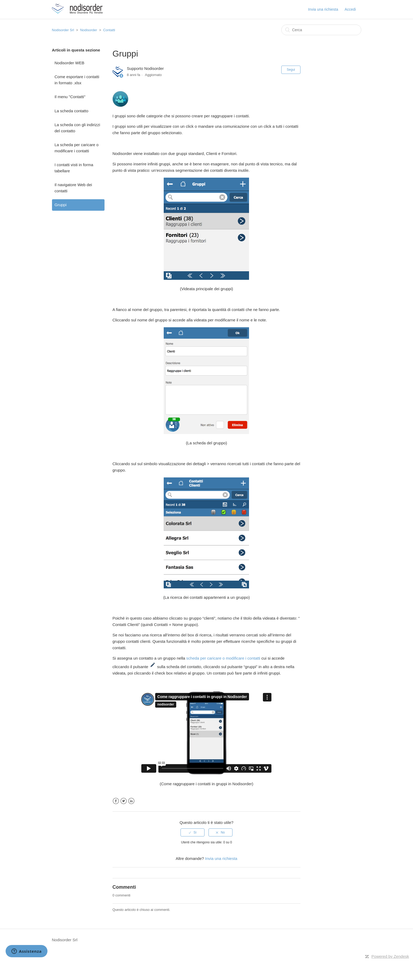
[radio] (193, 832)
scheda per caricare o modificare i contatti (223, 658)
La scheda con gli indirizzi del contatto (77, 127)
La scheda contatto (72, 111)
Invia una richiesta (323, 9)
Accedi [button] (350, 9)
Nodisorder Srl (63, 30)
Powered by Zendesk (390, 956)
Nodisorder (88, 30)
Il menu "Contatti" (70, 96)
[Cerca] (321, 30)
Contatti (109, 30)
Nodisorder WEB (70, 63)
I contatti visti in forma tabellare (74, 167)
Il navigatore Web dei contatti (73, 187)
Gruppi (61, 204)
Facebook (116, 801)
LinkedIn (131, 801)
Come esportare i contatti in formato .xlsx (77, 79)
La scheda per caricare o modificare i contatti (77, 147)
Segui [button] (291, 69)
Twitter (123, 801)
